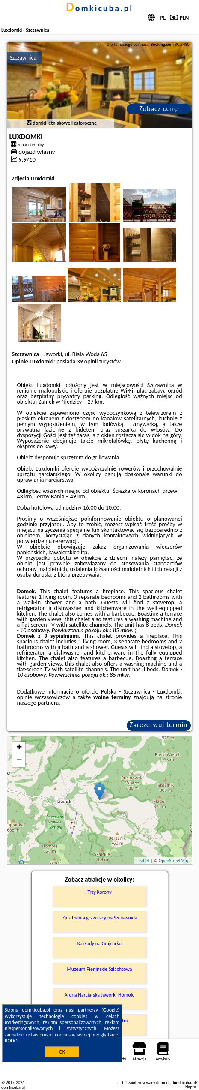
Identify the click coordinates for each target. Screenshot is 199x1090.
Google (110, 1010)
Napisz (191, 1087)
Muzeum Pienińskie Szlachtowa (99, 969)
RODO (11, 1041)
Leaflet (143, 860)
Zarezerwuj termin (159, 725)
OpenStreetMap (174, 860)
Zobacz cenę (158, 109)
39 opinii (87, 361)
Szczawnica (22, 57)
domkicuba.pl (99, 8)
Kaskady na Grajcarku (99, 943)
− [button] (19, 760)
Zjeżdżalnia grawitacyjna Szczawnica (99, 918)
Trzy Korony (99, 892)
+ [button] (19, 748)
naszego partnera (38, 702)
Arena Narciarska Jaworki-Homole (100, 995)
